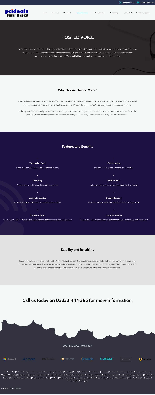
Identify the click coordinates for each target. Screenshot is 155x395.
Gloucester (12, 375)
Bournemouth (37, 372)
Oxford (121, 375)
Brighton (54, 372)
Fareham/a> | (147, 372)
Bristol (60, 372)
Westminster (100, 378)
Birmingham (27, 372)
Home (40, 12)
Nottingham (113, 375)
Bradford (47, 372)
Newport (97, 375)
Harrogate (20, 375)
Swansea (83, 378)
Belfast (18, 372)
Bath (13, 372)
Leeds (40, 375)
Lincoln (54, 375)
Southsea (46, 378)
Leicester (47, 375)
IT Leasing (113, 12)
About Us (51, 12)
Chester (88, 372)
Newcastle (89, 375)
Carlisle (81, 372)
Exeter (139, 372)
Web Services (97, 12)
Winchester (110, 378)
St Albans (54, 378)
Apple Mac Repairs (81, 381)
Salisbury (20, 378)
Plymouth (139, 375)
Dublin (117, 372)
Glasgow (4, 375)
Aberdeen (6, 372)
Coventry (104, 372)
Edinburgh (131, 372)
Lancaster (33, 375)
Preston (6, 378)
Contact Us (127, 12)
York (137, 378)
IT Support (63, 12)
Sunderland (75, 378)
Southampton (37, 378)
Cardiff (75, 372)
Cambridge (68, 372)
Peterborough (130, 375)
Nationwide (80, 375)
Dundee (124, 372)
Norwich (104, 375)
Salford (12, 378)
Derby (111, 372)
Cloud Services (80, 12)
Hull (27, 375)
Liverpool (61, 375)
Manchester (70, 375)
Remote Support (142, 12)
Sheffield (28, 378)
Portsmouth (148, 375)
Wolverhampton (121, 378)
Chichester (96, 372)
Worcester (131, 378)
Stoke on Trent (64, 378)
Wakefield (90, 378)
